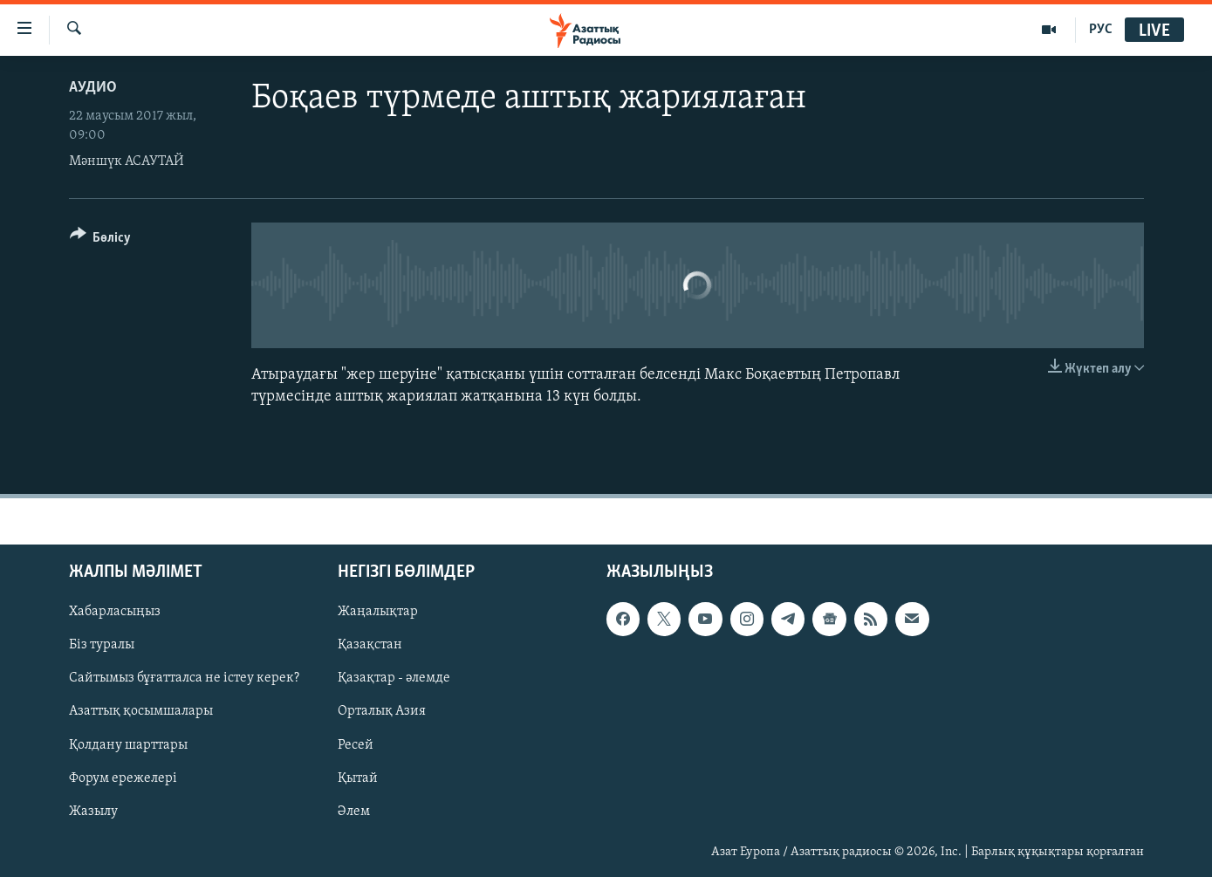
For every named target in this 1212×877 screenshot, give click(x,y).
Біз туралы (101, 646)
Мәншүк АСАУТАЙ (126, 161)
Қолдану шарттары (128, 745)
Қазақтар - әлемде (394, 679)
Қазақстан (370, 646)
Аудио (93, 87)
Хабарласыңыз (115, 613)
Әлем (354, 812)
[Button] (101, 240)
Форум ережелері (123, 778)
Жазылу (93, 812)
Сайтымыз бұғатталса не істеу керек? (184, 679)
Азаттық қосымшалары (141, 712)
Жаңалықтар (378, 613)
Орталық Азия (382, 712)
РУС (1101, 30)
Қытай (358, 778)
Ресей (355, 745)
